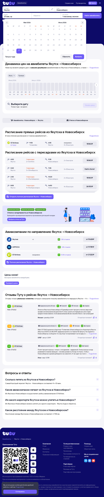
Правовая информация (51, 455)
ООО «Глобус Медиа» (37, 477)
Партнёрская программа (72, 472)
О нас (45, 446)
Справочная (69, 3)
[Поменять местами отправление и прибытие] (52, 20)
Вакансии (46, 449)
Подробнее (94, 68)
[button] (33, 450)
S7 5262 (13, 145)
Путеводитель (81, 3)
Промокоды (67, 451)
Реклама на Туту (69, 470)
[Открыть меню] (100, 3)
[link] (11, 283)
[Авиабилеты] (21, 3)
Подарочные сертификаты (68, 447)
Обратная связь (89, 449)
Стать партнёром (69, 467)
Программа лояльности (71, 454)
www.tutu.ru (37, 480)
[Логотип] (8, 3)
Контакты (46, 452)
